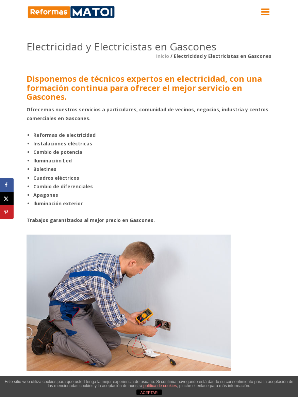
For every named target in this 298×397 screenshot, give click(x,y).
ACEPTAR (149, 393)
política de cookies (160, 385)
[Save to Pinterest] (7, 212)
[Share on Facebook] (7, 185)
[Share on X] (7, 198)
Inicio (162, 56)
